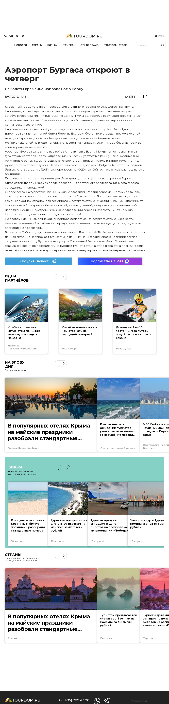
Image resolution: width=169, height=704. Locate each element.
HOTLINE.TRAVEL (89, 45)
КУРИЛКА (68, 45)
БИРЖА (52, 45)
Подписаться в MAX (110, 261)
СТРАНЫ (37, 45)
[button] (64, 277)
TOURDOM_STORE (115, 45)
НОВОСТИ (20, 45)
